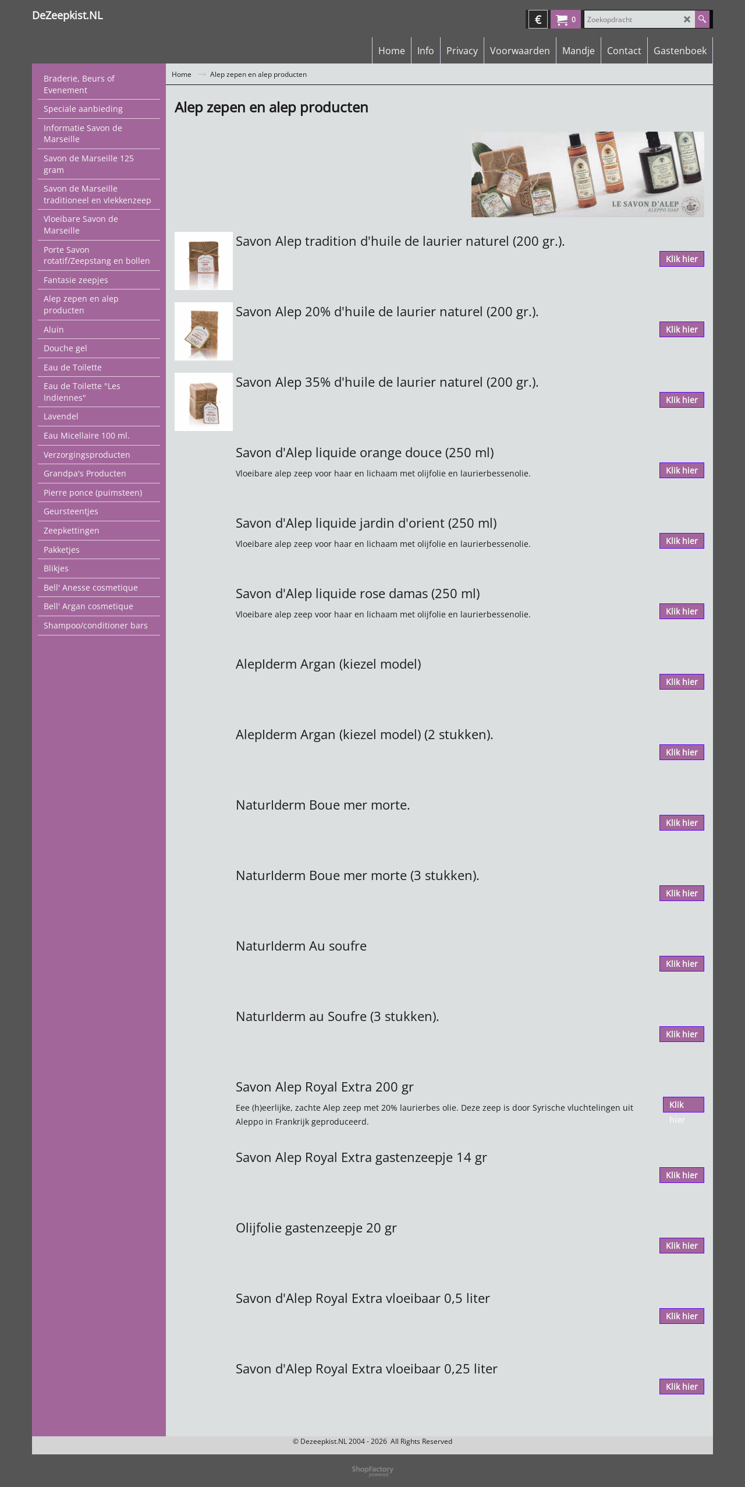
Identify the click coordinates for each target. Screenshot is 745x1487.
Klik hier (682, 258)
